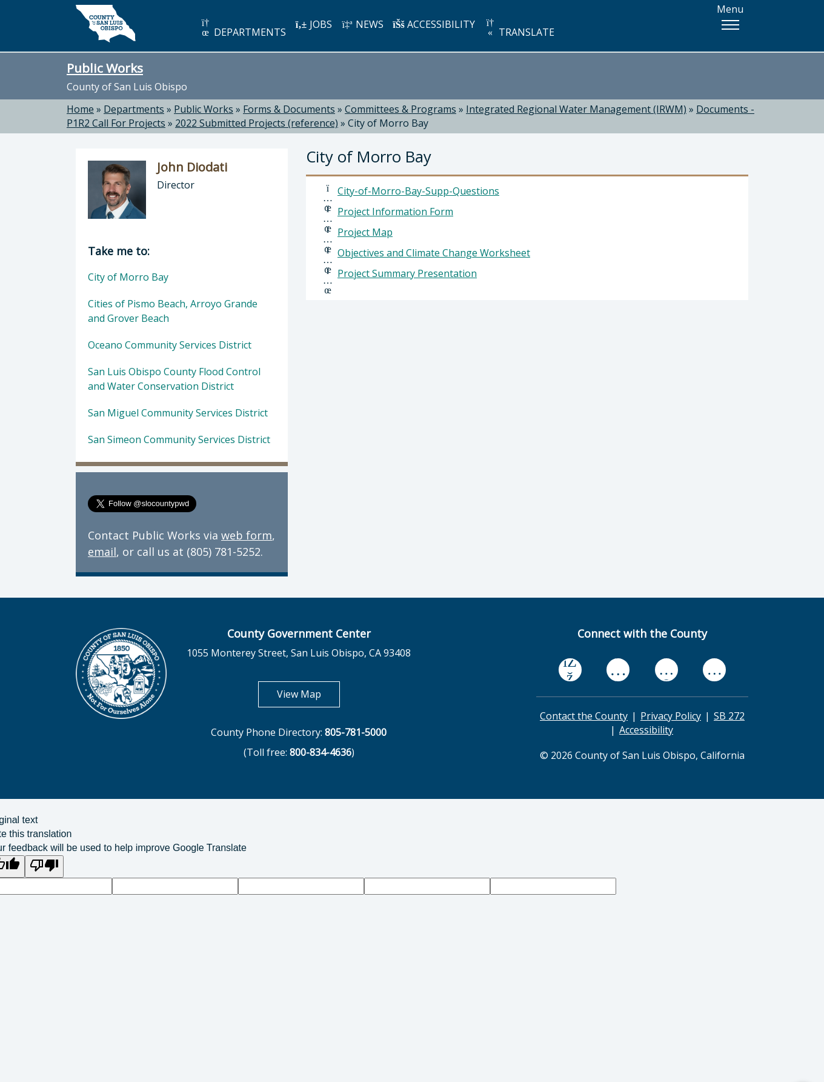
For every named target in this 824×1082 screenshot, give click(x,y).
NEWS (362, 24)
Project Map (365, 232)
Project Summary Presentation (407, 273)
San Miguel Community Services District (178, 412)
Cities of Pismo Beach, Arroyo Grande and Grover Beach (173, 311)
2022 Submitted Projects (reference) (256, 123)
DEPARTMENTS (242, 28)
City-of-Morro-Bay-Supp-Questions (418, 191)
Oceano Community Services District (169, 345)
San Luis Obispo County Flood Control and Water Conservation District (174, 379)
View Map (308, 694)
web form (246, 535)
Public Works (105, 67)
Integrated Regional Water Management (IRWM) (576, 109)
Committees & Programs (400, 109)
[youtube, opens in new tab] (618, 669)
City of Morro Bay (388, 123)
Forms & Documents (289, 109)
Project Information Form (395, 211)
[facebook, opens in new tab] (570, 670)
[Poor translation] (44, 866)
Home (80, 109)
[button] (730, 25)
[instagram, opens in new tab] (714, 669)
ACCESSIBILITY (434, 24)
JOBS (313, 24)
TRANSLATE (519, 28)
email (102, 551)
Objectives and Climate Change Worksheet (433, 252)
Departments (134, 109)
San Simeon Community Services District (179, 439)
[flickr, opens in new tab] (666, 669)
